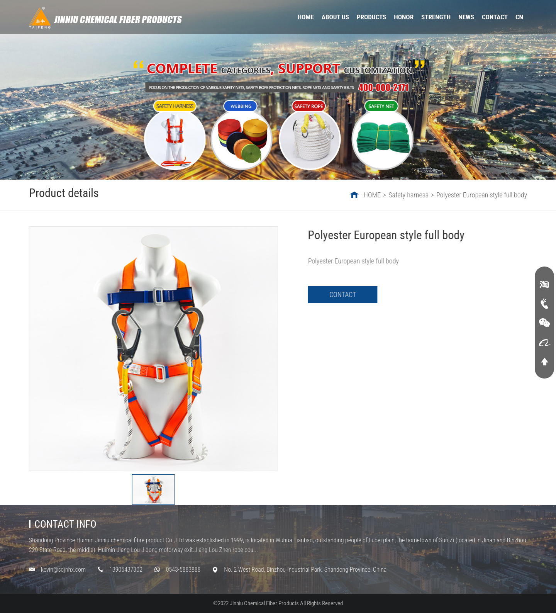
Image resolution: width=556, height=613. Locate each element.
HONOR (404, 17)
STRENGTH (436, 17)
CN (519, 17)
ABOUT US (335, 17)
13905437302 (125, 569)
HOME (306, 17)
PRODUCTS (371, 17)
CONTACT (495, 17)
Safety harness (408, 195)
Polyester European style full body (481, 195)
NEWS (466, 17)
